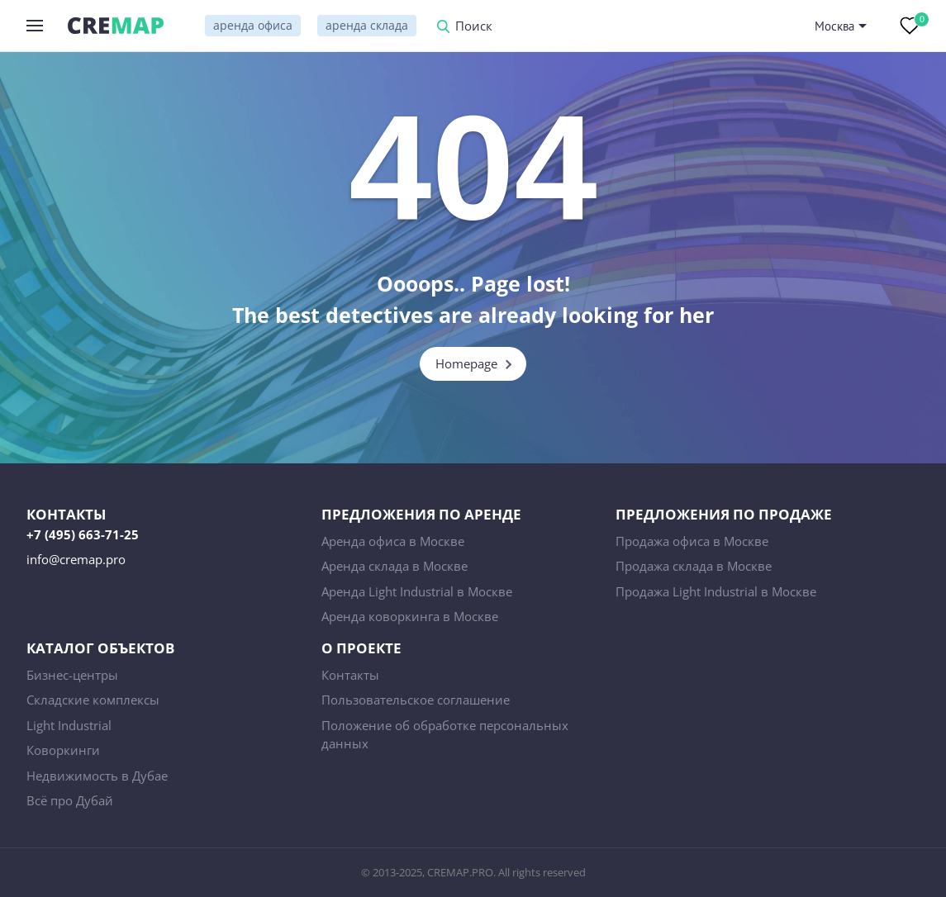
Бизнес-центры (72, 675)
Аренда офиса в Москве (392, 541)
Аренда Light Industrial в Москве (416, 591)
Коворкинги (63, 750)
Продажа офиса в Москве (692, 541)
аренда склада (367, 25)
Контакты (350, 675)
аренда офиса (252, 25)
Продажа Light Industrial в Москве (716, 591)
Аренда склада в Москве (394, 566)
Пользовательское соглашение (415, 699)
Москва (834, 26)
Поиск (473, 27)
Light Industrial (69, 725)
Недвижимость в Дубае (97, 775)
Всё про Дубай (69, 800)
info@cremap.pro (76, 559)
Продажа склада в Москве (694, 566)
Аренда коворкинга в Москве (409, 616)
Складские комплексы (92, 699)
